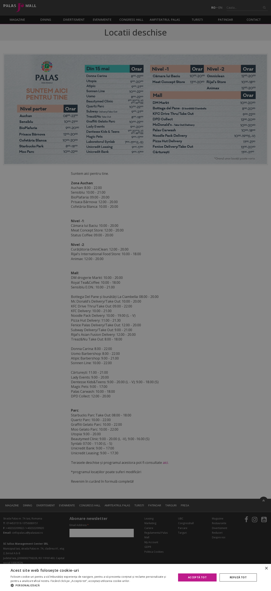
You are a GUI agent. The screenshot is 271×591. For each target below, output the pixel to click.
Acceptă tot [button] (197, 577)
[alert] (135, 295)
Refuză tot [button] (238, 577)
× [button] (266, 568)
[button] (91, 585)
